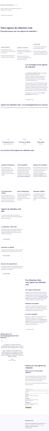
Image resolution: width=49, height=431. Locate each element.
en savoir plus (6, 239)
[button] (12, 239)
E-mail (26, 394)
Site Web (27, 398)
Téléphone (27, 402)
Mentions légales (28, 427)
